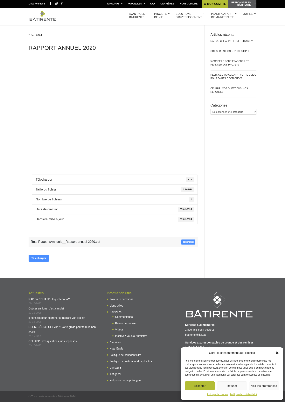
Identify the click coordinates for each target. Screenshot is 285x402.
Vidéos (119, 329)
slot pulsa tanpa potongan (125, 380)
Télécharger (188, 242)
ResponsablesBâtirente (241, 3)
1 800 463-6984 (37, 3)
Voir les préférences (264, 385)
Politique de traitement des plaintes (130, 361)
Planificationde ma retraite (222, 15)
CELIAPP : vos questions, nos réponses (53, 341)
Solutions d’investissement (189, 15)
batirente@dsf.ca (195, 334)
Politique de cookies (217, 394)
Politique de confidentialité (243, 394)
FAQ (152, 3)
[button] (277, 353)
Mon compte (216, 4)
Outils (248, 13)
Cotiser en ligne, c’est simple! (230, 51)
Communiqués (124, 316)
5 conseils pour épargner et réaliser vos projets (57, 317)
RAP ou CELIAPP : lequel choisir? (232, 41)
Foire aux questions (121, 299)
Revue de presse (125, 323)
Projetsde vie (160, 15)
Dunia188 (115, 367)
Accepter (199, 385)
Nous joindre (189, 3)
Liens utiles (116, 305)
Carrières (167, 3)
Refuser (232, 385)
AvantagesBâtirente (137, 15)
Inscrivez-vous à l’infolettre (131, 335)
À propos (113, 3)
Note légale (116, 348)
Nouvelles (135, 3)
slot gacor (115, 374)
